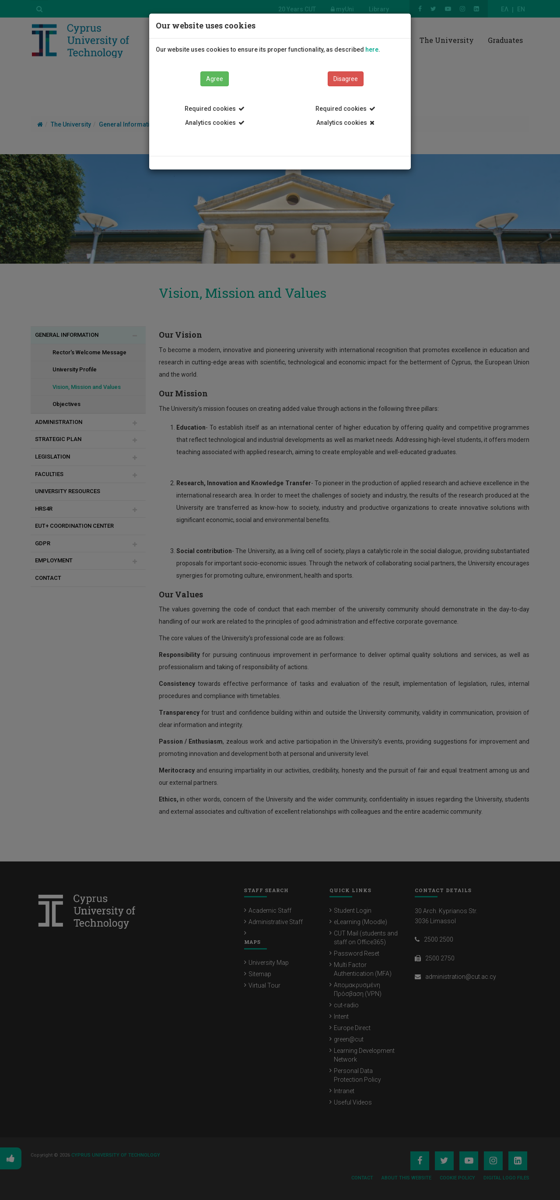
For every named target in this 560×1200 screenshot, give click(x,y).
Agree (214, 78)
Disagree (345, 78)
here (371, 49)
